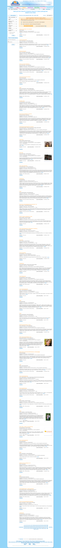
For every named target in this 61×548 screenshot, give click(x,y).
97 (29, 528)
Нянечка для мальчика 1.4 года (24, 324)
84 (36, 527)
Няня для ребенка (22, 252)
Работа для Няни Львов (28, 542)
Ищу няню (21, 152)
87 (40, 527)
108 (47, 528)
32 (39, 525)
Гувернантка (21, 178)
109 (34, 529)
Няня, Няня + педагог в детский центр (26, 426)
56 (47, 526)
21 (24, 525)
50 (39, 526)
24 (28, 525)
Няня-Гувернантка (22, 276)
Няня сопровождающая (23, 440)
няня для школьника (23, 39)
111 (37, 529)
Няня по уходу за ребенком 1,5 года (25, 216)
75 (24, 527)
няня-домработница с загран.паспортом (26, 488)
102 (37, 528)
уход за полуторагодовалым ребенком (26, 501)
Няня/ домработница (23, 388)
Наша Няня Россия (25, 544)
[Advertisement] (13, 61)
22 (25, 525)
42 (28, 526)
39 (24, 526)
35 (43, 525)
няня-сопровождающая (23, 289)
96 (28, 528)
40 (25, 526)
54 (44, 526)
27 (32, 525)
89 (43, 527)
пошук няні (21, 139)
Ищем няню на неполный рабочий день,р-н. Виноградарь (29, 351)
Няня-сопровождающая (23, 376)
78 (28, 527)
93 (24, 528)
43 (29, 526)
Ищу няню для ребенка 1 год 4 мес (25, 113)
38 (47, 525)
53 (43, 526)
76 (25, 527)
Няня (20, 87)
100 (33, 528)
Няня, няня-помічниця (23, 165)
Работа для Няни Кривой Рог (36, 542)
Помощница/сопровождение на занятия (26, 126)
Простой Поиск (48, 9)
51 (40, 526)
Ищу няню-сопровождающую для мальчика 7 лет (28, 204)
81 (32, 527)
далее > (21, 33)
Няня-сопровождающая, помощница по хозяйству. (28, 228)
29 (35, 525)
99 (32, 528)
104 (40, 528)
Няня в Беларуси (34, 544)
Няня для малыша (22, 51)
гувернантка (21, 512)
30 (36, 525)
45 (32, 526)
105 (42, 528)
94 (25, 528)
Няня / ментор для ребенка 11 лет (25, 336)
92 (47, 527)
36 (44, 525)
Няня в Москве (30, 544)
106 (44, 528)
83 (35, 527)
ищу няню (21, 239)
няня (20, 300)
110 (36, 529)
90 (44, 527)
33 (40, 525)
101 (35, 528)
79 (29, 527)
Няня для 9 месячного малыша (24, 76)
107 (45, 528)
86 (39, 527)
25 (29, 525)
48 (36, 526)
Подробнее (21, 36)
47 (35, 526)
